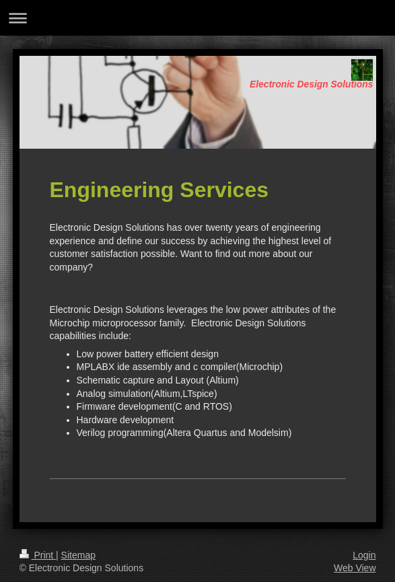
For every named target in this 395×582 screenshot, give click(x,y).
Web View (355, 567)
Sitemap (78, 555)
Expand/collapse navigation (197, 17)
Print (38, 555)
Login (364, 555)
